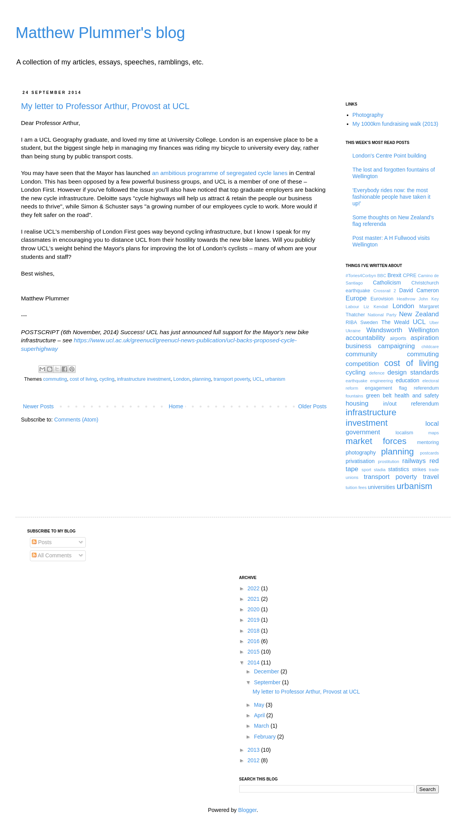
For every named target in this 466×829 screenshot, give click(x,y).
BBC (381, 275)
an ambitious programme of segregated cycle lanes (219, 173)
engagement (378, 388)
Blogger (247, 810)
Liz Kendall (375, 306)
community (361, 354)
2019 (254, 620)
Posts (42, 542)
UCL (258, 379)
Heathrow (406, 299)
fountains (354, 396)
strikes (419, 469)
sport (366, 469)
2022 (254, 588)
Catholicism (387, 282)
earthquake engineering (369, 380)
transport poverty (232, 379)
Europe (356, 298)
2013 (254, 750)
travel (431, 476)
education (407, 380)
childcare (430, 346)
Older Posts (312, 406)
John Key (429, 299)
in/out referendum (411, 404)
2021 (254, 599)
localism (404, 432)
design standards (413, 372)
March (262, 726)
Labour (352, 306)
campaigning (396, 346)
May (260, 705)
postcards (429, 453)
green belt (378, 395)
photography (361, 452)
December (267, 671)
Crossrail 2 (384, 290)
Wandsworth (384, 330)
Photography (368, 115)
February (265, 737)
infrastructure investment (143, 379)
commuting (55, 379)
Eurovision (381, 299)
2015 (254, 652)
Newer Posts (38, 406)
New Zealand (419, 314)
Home (176, 406)
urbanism (275, 379)
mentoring (428, 442)
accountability (365, 338)
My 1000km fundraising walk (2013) (395, 124)
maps (433, 432)
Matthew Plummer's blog (100, 32)
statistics (398, 469)
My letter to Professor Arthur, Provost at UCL (105, 106)
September (268, 682)
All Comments (51, 555)
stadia (380, 469)
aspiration (424, 338)
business (358, 346)
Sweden (369, 322)
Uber (434, 322)
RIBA (351, 322)
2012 (254, 760)
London (181, 379)
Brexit (395, 275)
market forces (376, 441)
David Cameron (419, 290)
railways (414, 461)
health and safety (417, 395)
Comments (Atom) (76, 419)
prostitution (388, 461)
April (260, 715)
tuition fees (356, 487)
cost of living (83, 379)
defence (376, 373)
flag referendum (419, 388)
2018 (254, 631)
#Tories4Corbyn (361, 275)
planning (201, 379)
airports (398, 338)
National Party (382, 314)
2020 (254, 609)
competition (362, 364)
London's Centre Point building (389, 156)
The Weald (395, 322)
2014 (254, 662)
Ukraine (353, 330)
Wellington (424, 330)
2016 (254, 641)
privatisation (360, 461)
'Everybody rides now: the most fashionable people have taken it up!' (392, 196)
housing (357, 403)
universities (381, 487)
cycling (107, 379)
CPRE (409, 275)
